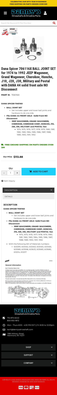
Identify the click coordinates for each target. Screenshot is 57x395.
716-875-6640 (13, 318)
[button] (28, 23)
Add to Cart (40, 171)
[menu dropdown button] (5, 13)
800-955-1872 (13, 320)
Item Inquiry (9, 181)
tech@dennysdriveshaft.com (20, 329)
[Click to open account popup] (45, 13)
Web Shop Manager (37, 382)
